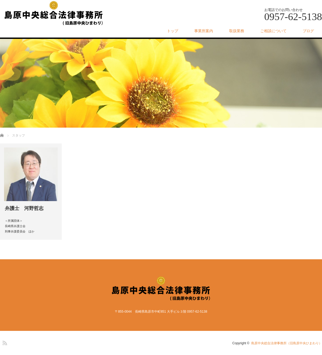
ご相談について (273, 31)
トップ (172, 31)
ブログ (308, 31)
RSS (4, 342)
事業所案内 (203, 31)
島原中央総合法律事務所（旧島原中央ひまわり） (286, 343)
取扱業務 (236, 31)
